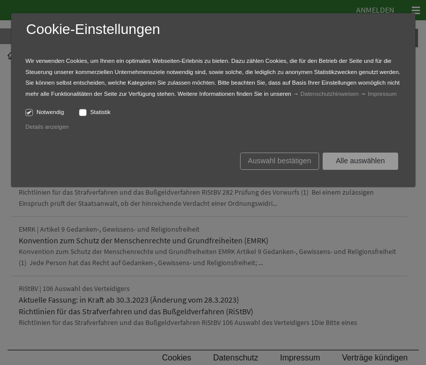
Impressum (382, 94)
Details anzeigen (46, 127)
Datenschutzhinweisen (329, 94)
